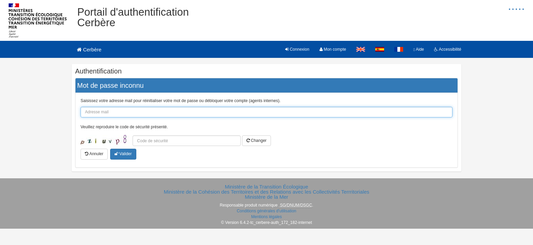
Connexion (297, 49)
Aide (418, 49)
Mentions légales (266, 216)
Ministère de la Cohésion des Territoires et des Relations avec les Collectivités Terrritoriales (266, 192)
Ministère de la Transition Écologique (266, 187)
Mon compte (333, 49)
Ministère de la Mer (266, 197)
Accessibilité (447, 49)
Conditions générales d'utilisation (266, 211)
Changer (256, 140)
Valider (123, 153)
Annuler (94, 153)
